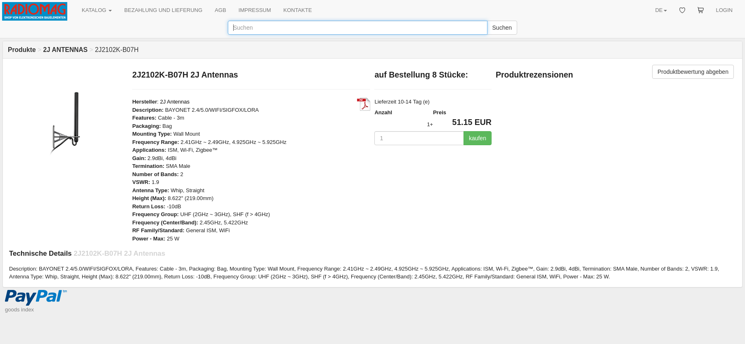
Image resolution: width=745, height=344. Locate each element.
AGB (220, 10)
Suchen (502, 27)
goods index (19, 309)
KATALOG (97, 10)
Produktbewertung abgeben (692, 71)
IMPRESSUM (255, 10)
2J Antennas (175, 102)
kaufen (477, 138)
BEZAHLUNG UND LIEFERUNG (163, 10)
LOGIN (724, 10)
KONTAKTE (298, 10)
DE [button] (661, 10)
